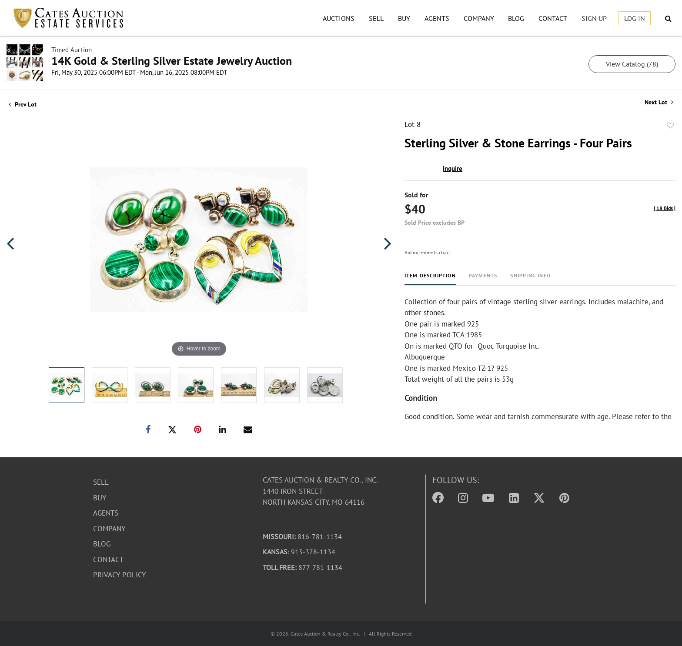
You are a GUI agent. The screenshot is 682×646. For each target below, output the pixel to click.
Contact (552, 18)
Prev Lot (23, 104)
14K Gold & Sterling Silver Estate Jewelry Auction (171, 60)
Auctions (338, 18)
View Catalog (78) (632, 64)
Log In (634, 18)
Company (479, 18)
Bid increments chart (427, 252)
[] (664, 208)
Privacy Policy (119, 574)
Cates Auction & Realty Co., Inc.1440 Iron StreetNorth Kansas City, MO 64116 (320, 491)
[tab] (430, 279)
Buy (404, 18)
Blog (516, 18)
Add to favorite (670, 125)
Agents (437, 18)
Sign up (594, 18)
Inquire (452, 168)
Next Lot (659, 102)
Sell (376, 18)
